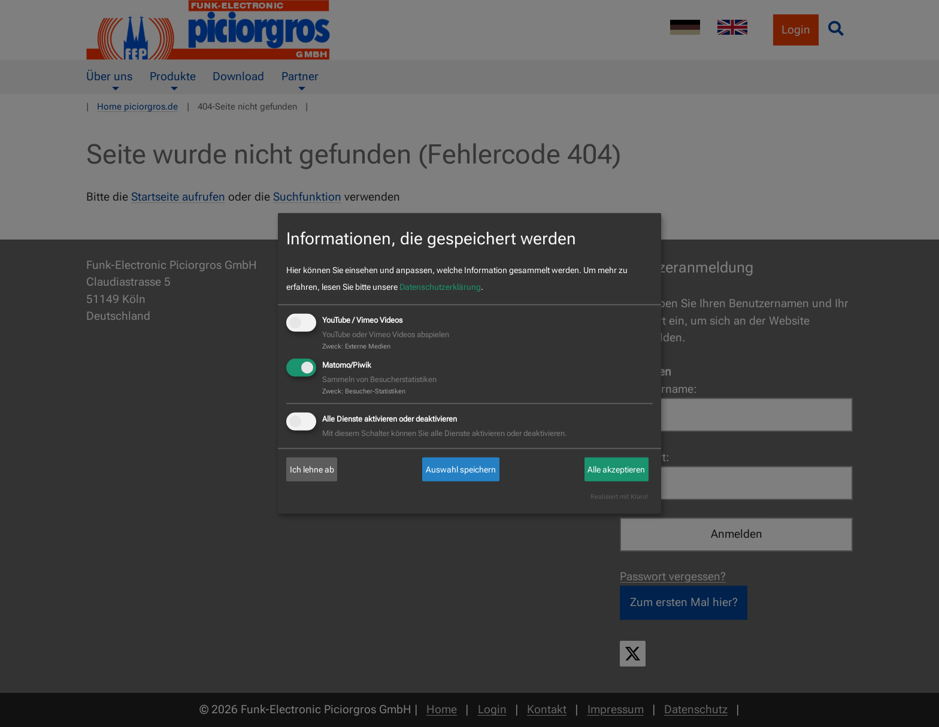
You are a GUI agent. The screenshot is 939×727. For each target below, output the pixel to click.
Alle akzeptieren (616, 469)
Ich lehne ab (312, 469)
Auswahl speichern (461, 469)
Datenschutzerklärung (440, 287)
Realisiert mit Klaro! (619, 497)
